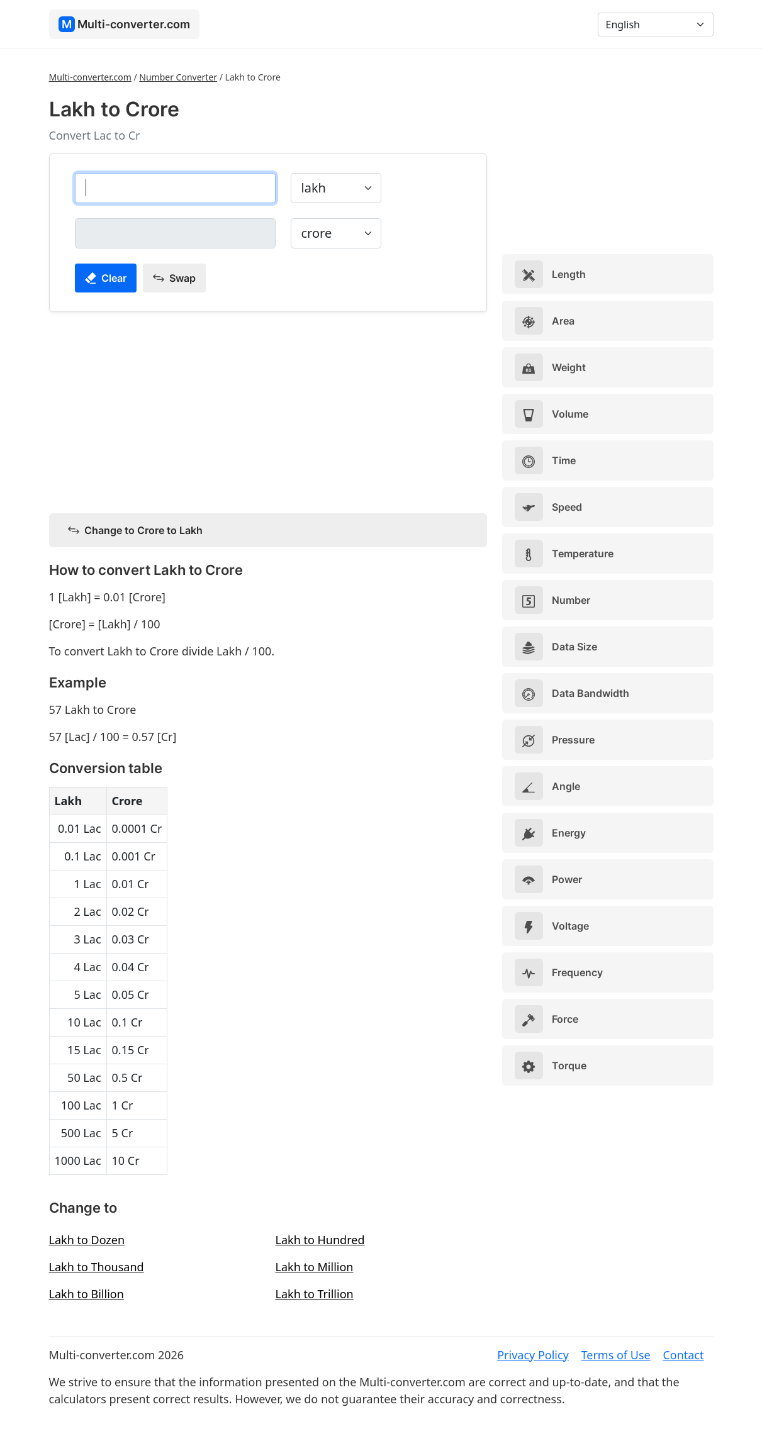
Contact (683, 1354)
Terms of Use (616, 1354)
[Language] (656, 24)
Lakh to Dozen (87, 1239)
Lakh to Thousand (96, 1266)
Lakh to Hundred (320, 1239)
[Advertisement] (268, 410)
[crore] (175, 233)
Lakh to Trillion (315, 1293)
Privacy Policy (533, 1354)
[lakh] (175, 188)
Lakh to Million (315, 1266)
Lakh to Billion (86, 1293)
